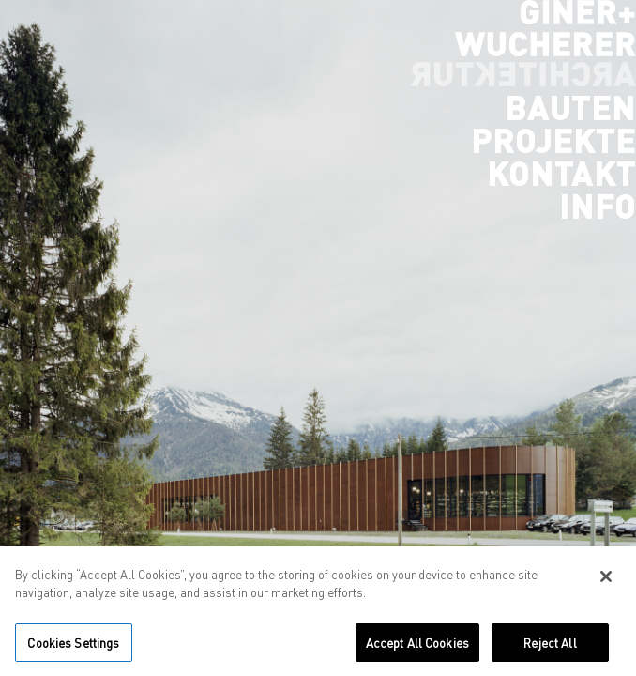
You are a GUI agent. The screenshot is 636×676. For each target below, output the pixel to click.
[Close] (606, 582)
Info (597, 206)
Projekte (553, 140)
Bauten (570, 107)
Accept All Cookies (417, 648)
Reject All (549, 648)
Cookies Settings (73, 648)
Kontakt (561, 173)
